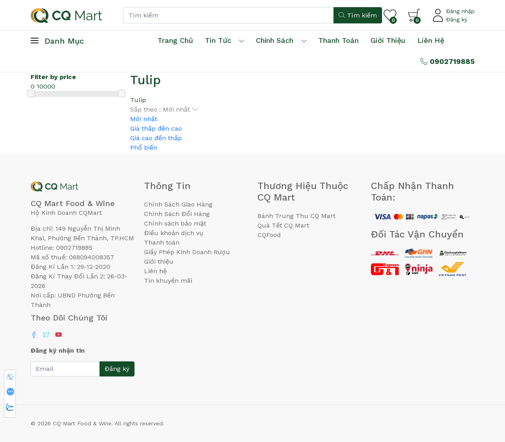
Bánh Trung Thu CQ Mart (296, 216)
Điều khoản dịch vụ (173, 233)
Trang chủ (175, 40)
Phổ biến (143, 147)
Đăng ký (456, 19)
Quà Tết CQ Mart (283, 225)
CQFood (269, 235)
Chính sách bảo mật (175, 223)
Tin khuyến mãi (168, 280)
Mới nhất (143, 119)
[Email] (65, 368)
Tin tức (218, 40)
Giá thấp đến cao (156, 128)
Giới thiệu (159, 261)
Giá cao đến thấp (156, 138)
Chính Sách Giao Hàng (178, 204)
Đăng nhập (460, 11)
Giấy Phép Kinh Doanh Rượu (187, 252)
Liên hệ (430, 40)
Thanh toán (161, 242)
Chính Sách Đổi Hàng (177, 214)
